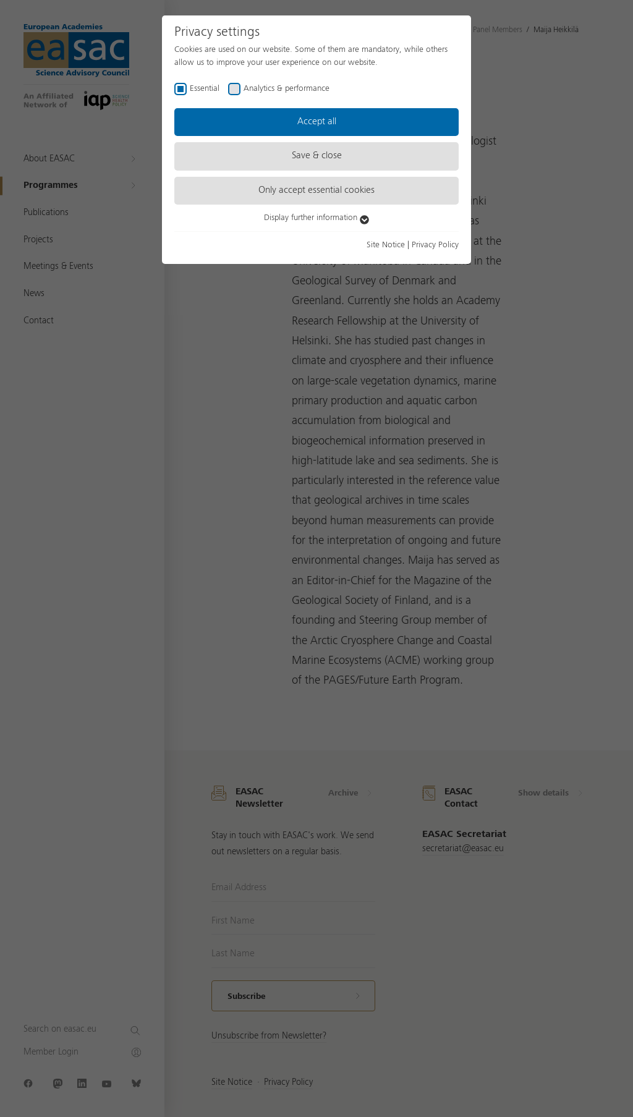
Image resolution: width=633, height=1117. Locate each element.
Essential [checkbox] (204, 88)
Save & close (317, 156)
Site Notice (386, 244)
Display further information (316, 217)
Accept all (316, 122)
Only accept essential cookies (316, 190)
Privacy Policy (435, 244)
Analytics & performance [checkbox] (286, 88)
